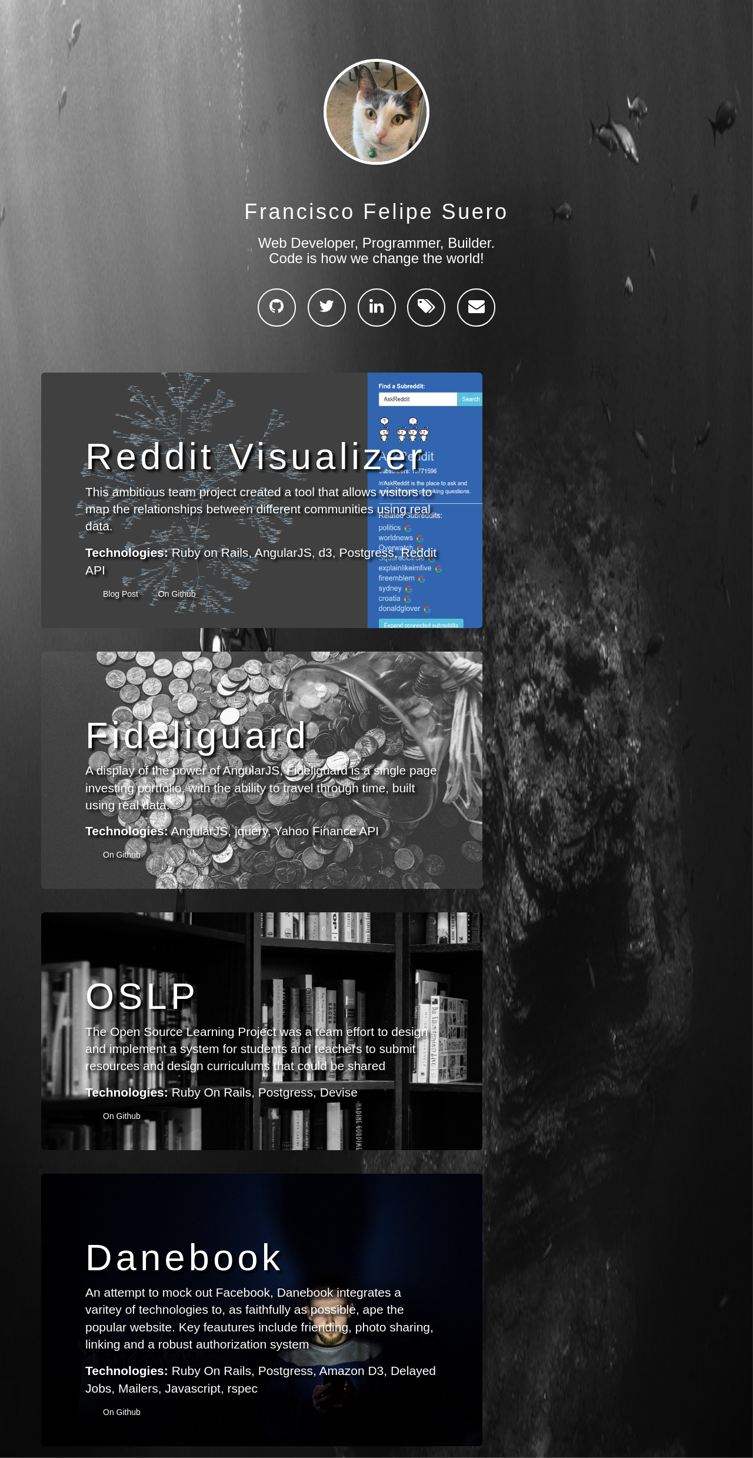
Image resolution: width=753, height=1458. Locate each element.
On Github (177, 594)
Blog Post (122, 594)
